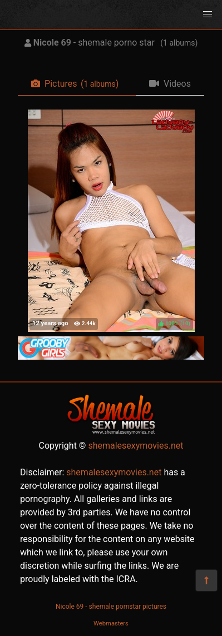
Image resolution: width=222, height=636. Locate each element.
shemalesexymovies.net (135, 445)
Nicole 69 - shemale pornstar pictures (111, 606)
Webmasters (111, 623)
